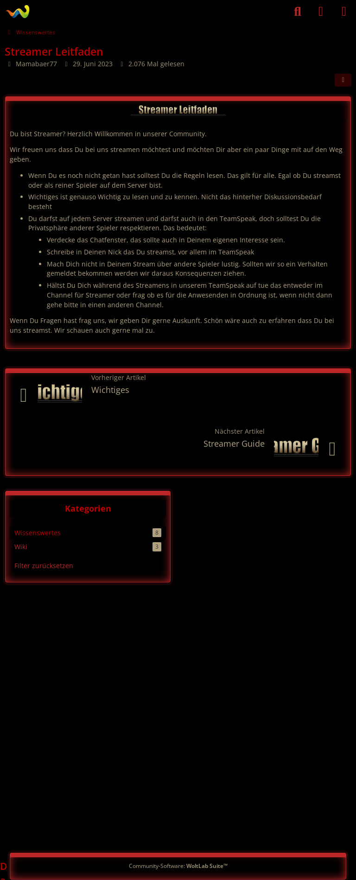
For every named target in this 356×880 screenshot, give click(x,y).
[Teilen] (343, 80)
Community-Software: (178, 866)
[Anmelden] (321, 11)
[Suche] (297, 11)
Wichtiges (110, 389)
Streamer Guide (234, 443)
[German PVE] (17, 11)
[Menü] (344, 11)
